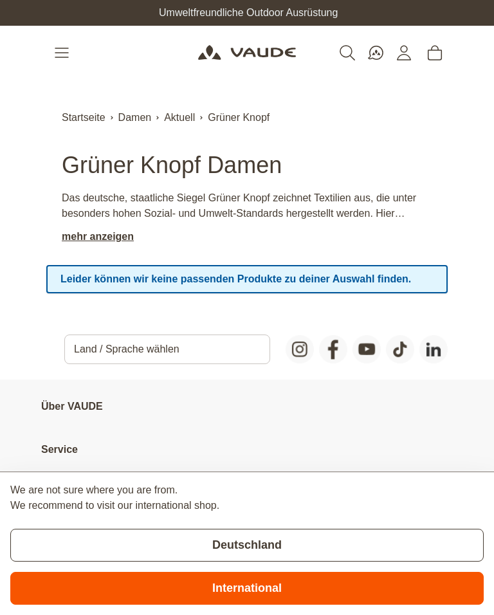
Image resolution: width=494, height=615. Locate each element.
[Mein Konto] (404, 52)
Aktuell (179, 117)
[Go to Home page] (246, 52)
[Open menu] (63, 53)
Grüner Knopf (239, 117)
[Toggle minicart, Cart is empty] (435, 52)
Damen (135, 117)
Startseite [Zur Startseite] (83, 117)
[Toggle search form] (347, 52)
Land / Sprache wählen (126, 349)
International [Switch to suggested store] (247, 588)
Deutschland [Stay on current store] (247, 544)
